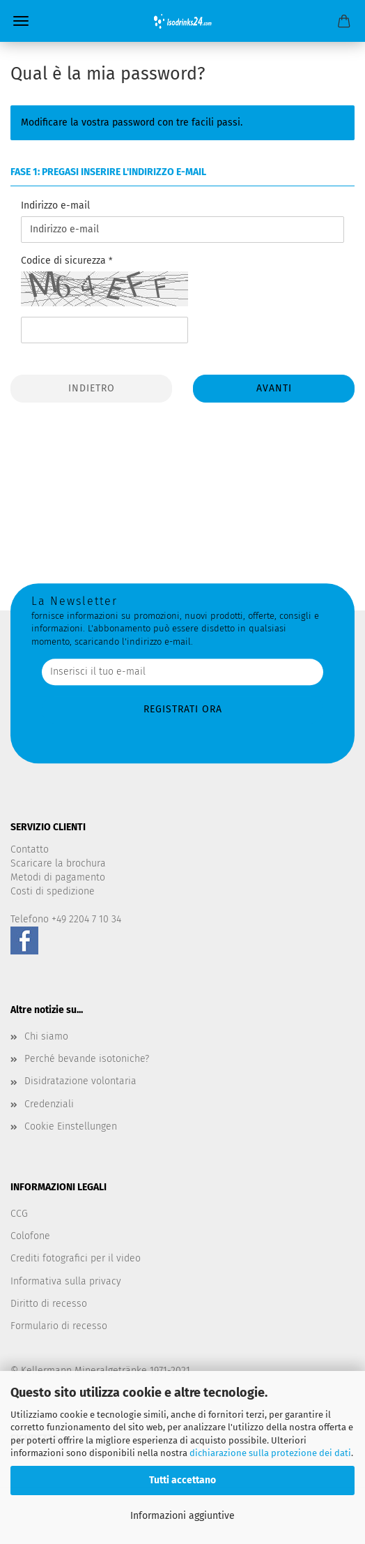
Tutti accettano (182, 1480)
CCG (19, 1214)
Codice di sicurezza (65, 261)
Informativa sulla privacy (65, 1281)
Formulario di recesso (58, 1326)
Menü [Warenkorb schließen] (21, 21)
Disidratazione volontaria (80, 1081)
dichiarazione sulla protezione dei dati (270, 1453)
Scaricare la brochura (58, 863)
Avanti (274, 388)
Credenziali (49, 1104)
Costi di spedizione (52, 891)
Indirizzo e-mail (55, 205)
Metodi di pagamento (57, 877)
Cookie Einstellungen (70, 1126)
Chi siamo (46, 1036)
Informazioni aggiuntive (182, 1516)
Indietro (91, 388)
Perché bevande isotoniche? (86, 1059)
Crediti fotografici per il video (75, 1258)
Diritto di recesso (48, 1304)
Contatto (29, 849)
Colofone (30, 1236)
